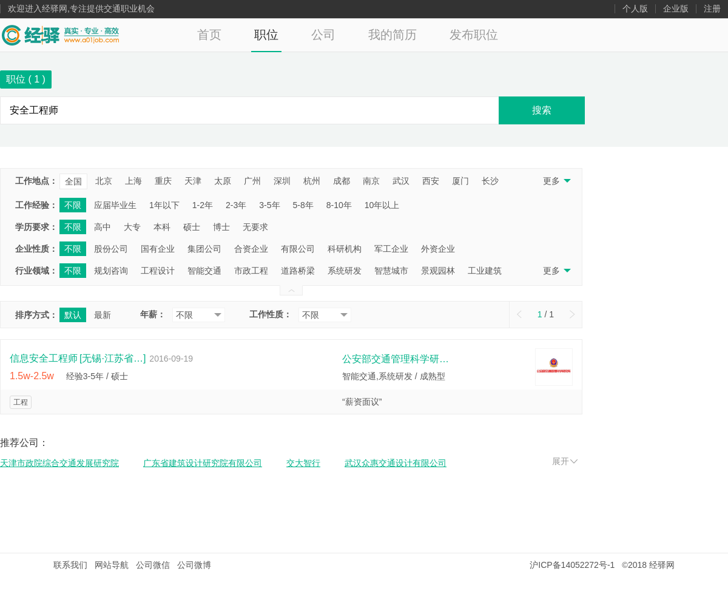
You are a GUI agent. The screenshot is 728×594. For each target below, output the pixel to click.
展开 (565, 461)
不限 (72, 205)
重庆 (163, 181)
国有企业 (158, 249)
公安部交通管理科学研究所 (396, 359)
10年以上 (382, 205)
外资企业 (438, 249)
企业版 (676, 8)
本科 (161, 227)
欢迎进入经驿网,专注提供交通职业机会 (81, 8)
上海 (133, 181)
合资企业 (251, 249)
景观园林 (438, 270)
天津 (192, 181)
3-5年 (269, 205)
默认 (72, 315)
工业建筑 (485, 270)
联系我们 (70, 565)
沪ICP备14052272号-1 (572, 565)
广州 (252, 181)
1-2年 (202, 205)
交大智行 (303, 463)
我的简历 (392, 34)
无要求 (255, 227)
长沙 (490, 181)
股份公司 (111, 249)
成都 (341, 181)
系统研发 (345, 270)
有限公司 (298, 249)
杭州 (311, 181)
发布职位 (474, 34)
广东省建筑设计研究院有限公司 (202, 463)
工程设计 (158, 270)
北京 (103, 181)
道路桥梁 (298, 270)
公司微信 (153, 565)
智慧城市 (391, 270)
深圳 (282, 181)
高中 (102, 227)
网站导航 (112, 565)
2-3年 (236, 205)
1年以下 (164, 205)
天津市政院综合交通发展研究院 (59, 463)
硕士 (191, 227)
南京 (371, 181)
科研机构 (345, 249)
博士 (221, 227)
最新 (102, 315)
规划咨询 (111, 270)
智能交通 (204, 270)
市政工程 (251, 270)
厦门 (460, 181)
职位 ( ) (26, 79)
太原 (222, 181)
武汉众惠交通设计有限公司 (396, 463)
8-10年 (339, 205)
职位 (266, 34)
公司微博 (194, 565)
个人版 (635, 8)
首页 (209, 34)
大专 (132, 227)
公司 (323, 34)
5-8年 (303, 205)
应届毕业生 (115, 205)
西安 (430, 181)
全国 (73, 181)
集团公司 (204, 249)
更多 (556, 181)
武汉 (401, 181)
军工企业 (391, 249)
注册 (712, 8)
